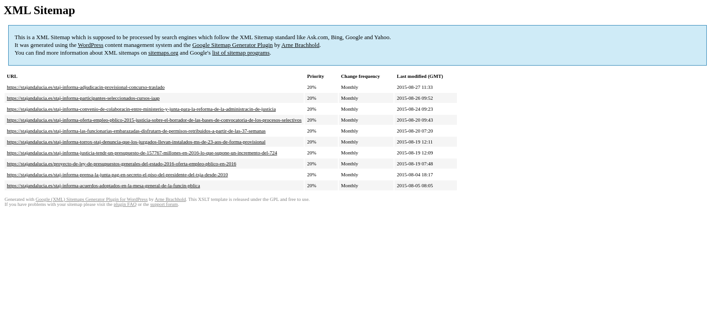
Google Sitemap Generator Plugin (232, 44)
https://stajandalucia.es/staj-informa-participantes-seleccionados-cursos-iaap (83, 98)
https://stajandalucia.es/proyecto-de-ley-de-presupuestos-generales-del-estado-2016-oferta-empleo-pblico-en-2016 (121, 163)
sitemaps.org (163, 52)
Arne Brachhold (300, 44)
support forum (164, 204)
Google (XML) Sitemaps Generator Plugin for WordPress (92, 199)
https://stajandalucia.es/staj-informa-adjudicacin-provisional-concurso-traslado (86, 87)
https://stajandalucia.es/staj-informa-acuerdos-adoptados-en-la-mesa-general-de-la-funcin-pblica (103, 185)
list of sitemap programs (240, 52)
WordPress (91, 44)
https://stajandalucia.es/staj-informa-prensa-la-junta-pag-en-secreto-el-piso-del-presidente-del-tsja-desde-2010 (117, 174)
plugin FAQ (125, 204)
